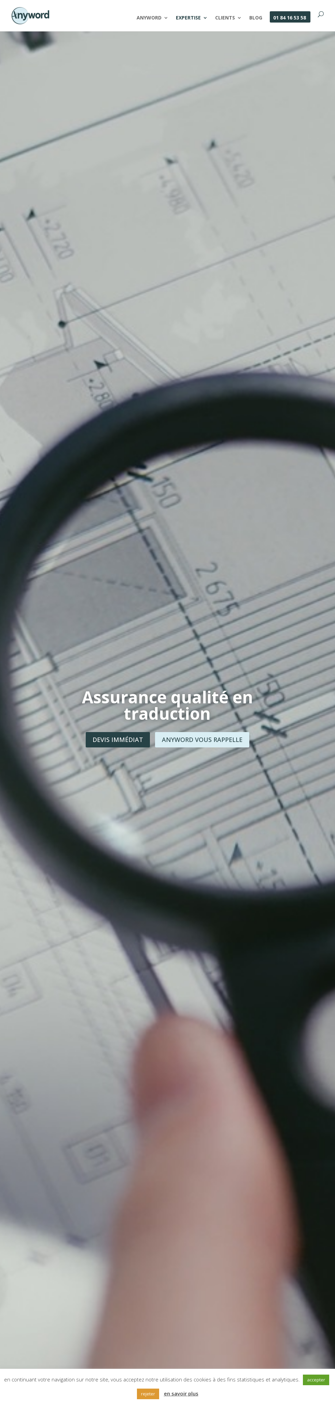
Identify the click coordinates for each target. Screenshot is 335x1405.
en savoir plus (181, 1393)
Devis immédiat (118, 739)
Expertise (188, 18)
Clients (225, 18)
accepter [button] (316, 1380)
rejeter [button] (148, 1394)
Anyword (149, 18)
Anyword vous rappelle (202, 739)
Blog (255, 18)
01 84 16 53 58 (289, 18)
